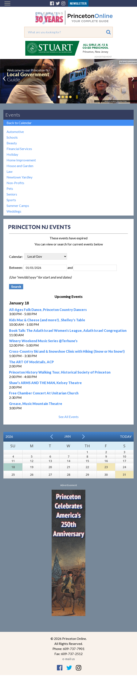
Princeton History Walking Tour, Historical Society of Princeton (59, 372)
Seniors (12, 194)
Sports (11, 200)
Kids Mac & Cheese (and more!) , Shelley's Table (47, 320)
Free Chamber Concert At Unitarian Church (43, 393)
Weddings (14, 211)
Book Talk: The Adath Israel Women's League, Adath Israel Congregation (67, 330)
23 (106, 467)
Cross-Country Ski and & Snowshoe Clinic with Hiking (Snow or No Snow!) (67, 351)
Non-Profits (15, 183)
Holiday (12, 154)
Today (126, 436)
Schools (12, 137)
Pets (10, 188)
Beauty (12, 143)
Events (12, 115)
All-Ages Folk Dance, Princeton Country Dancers (48, 310)
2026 (9, 436)
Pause (77, 97)
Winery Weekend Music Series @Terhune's (43, 341)
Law (9, 171)
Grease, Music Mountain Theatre (35, 404)
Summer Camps (18, 206)
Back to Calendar (19, 123)
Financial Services (19, 149)
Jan (67, 436)
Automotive (15, 132)
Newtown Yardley (19, 177)
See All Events (69, 417)
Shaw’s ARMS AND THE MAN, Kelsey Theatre (45, 383)
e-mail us (68, 659)
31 (124, 475)
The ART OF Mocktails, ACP (31, 362)
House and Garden (20, 166)
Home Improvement (21, 160)
